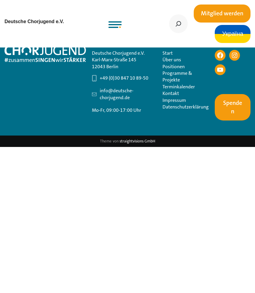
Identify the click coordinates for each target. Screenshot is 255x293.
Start (167, 53)
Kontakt (170, 93)
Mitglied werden (222, 13)
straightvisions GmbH (137, 141)
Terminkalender (178, 87)
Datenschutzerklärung (185, 107)
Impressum (174, 100)
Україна (232, 34)
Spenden (232, 107)
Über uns (171, 59)
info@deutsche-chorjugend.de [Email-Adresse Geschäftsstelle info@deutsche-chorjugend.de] (116, 93)
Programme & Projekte (177, 76)
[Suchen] (178, 23)
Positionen (173, 66)
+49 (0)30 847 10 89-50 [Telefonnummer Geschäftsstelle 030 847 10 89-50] (124, 78)
